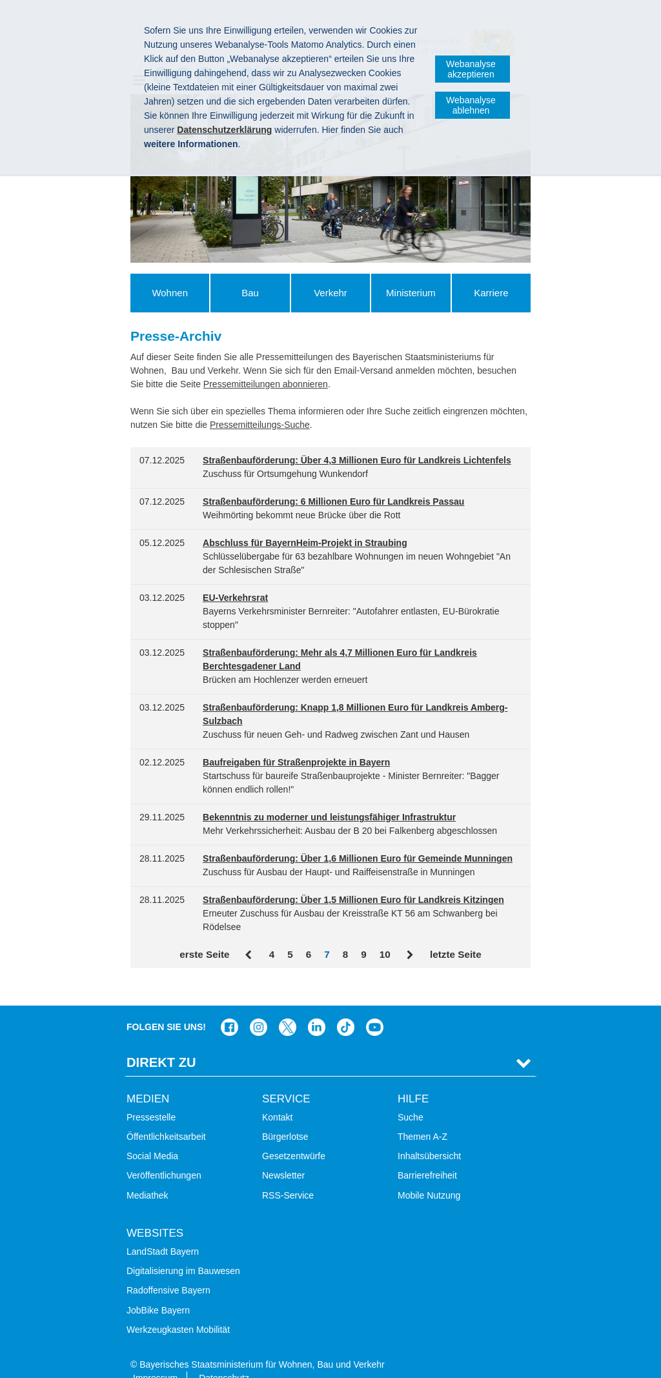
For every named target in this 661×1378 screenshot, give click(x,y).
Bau (250, 292)
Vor (410, 955)
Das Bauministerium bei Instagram (258, 1007)
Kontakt (277, 1097)
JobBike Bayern (158, 1289)
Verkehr (330, 292)
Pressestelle (151, 1097)
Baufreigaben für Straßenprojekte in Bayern (296, 762)
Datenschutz (224, 1358)
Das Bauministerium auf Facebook (229, 1007)
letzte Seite (456, 954)
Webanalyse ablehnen (471, 105)
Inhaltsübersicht (429, 1136)
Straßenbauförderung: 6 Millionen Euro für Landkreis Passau (333, 501)
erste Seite (204, 954)
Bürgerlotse (285, 1116)
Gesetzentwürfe (293, 1136)
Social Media (152, 1136)
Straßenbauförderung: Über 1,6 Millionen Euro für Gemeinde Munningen (358, 858)
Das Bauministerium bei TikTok (345, 1007)
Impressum (155, 1358)
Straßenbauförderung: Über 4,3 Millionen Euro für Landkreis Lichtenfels (357, 460)
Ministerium (411, 292)
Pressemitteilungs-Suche (260, 425)
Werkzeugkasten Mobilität (178, 1309)
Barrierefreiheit (427, 1155)
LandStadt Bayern (163, 1231)
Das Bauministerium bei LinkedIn (316, 1007)
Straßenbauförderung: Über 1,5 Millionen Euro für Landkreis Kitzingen (353, 900)
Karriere (491, 292)
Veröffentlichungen (164, 1155)
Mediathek (147, 1175)
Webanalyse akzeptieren (471, 69)
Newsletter (283, 1155)
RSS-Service (288, 1175)
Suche (410, 1097)
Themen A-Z (422, 1116)
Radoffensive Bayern (168, 1270)
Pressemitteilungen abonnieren (265, 384)
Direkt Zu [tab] (161, 1042)
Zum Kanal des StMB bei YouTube (374, 1007)
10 (385, 954)
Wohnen (170, 292)
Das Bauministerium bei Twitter (287, 1007)
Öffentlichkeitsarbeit (166, 1116)
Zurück (249, 955)
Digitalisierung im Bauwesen (183, 1251)
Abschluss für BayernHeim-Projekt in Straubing (305, 543)
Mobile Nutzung (429, 1175)
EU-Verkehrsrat (235, 598)
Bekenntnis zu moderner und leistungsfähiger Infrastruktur (329, 817)
